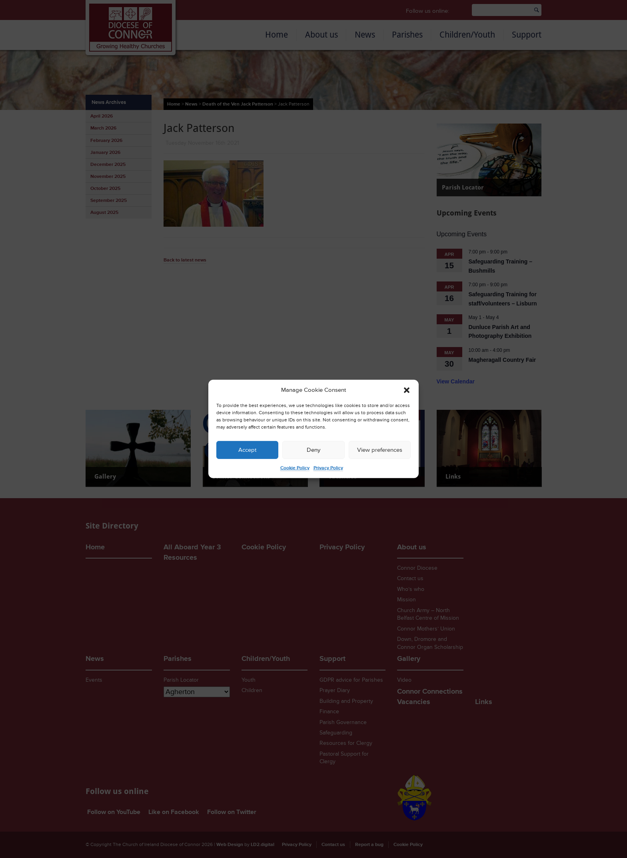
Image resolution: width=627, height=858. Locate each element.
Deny (313, 450)
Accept (247, 450)
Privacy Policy (328, 468)
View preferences (379, 450)
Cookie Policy (295, 468)
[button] (407, 390)
